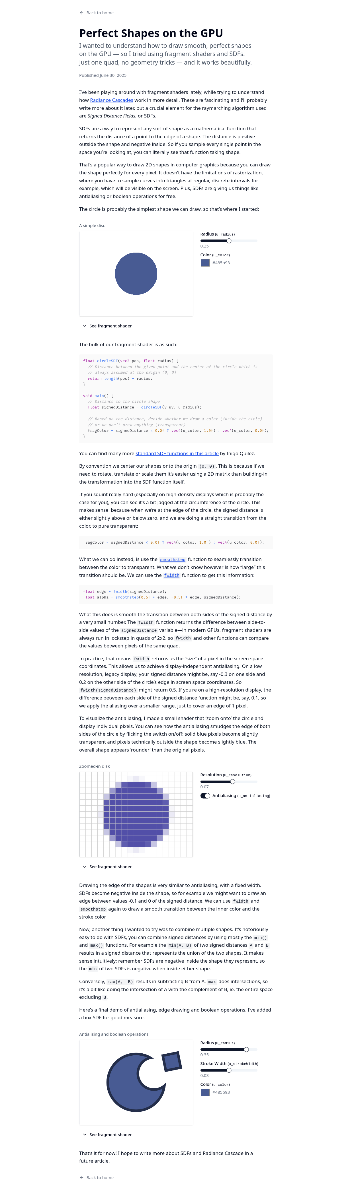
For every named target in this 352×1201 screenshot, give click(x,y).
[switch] (205, 795)
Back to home (96, 12)
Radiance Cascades (111, 100)
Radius (217, 234)
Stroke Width (229, 1063)
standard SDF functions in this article (177, 453)
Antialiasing (241, 795)
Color (215, 254)
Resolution (225, 774)
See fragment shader (107, 326)
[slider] (228, 240)
